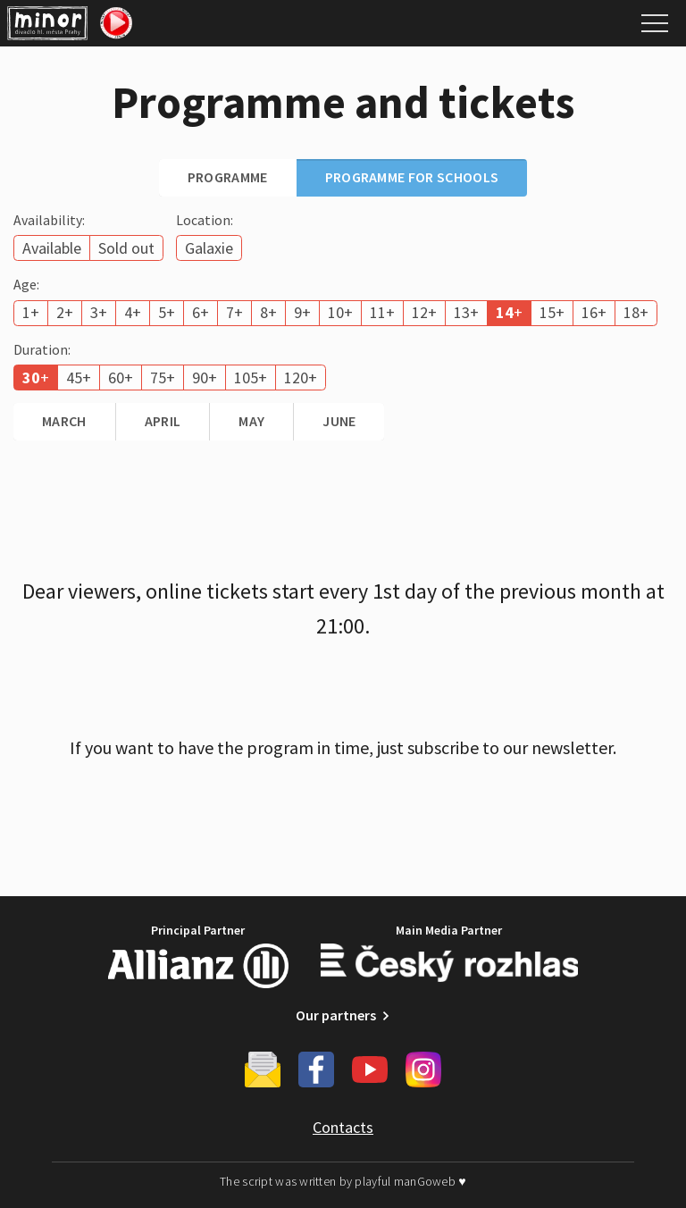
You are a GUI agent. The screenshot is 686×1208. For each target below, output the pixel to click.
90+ (204, 377)
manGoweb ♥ (430, 1181)
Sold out (126, 248)
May (251, 421)
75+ (162, 377)
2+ (64, 312)
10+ (340, 312)
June (339, 421)
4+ (132, 312)
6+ (200, 312)
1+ (30, 312)
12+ (424, 312)
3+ (98, 312)
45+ (78, 377)
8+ (268, 312)
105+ (250, 377)
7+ (234, 312)
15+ (552, 312)
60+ (120, 377)
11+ (382, 312)
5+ (166, 312)
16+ (594, 312)
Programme (228, 177)
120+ (300, 377)
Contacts (343, 1127)
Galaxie (209, 248)
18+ (635, 312)
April (163, 421)
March (64, 421)
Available (51, 248)
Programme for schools (412, 177)
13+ (466, 312)
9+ (302, 312)
